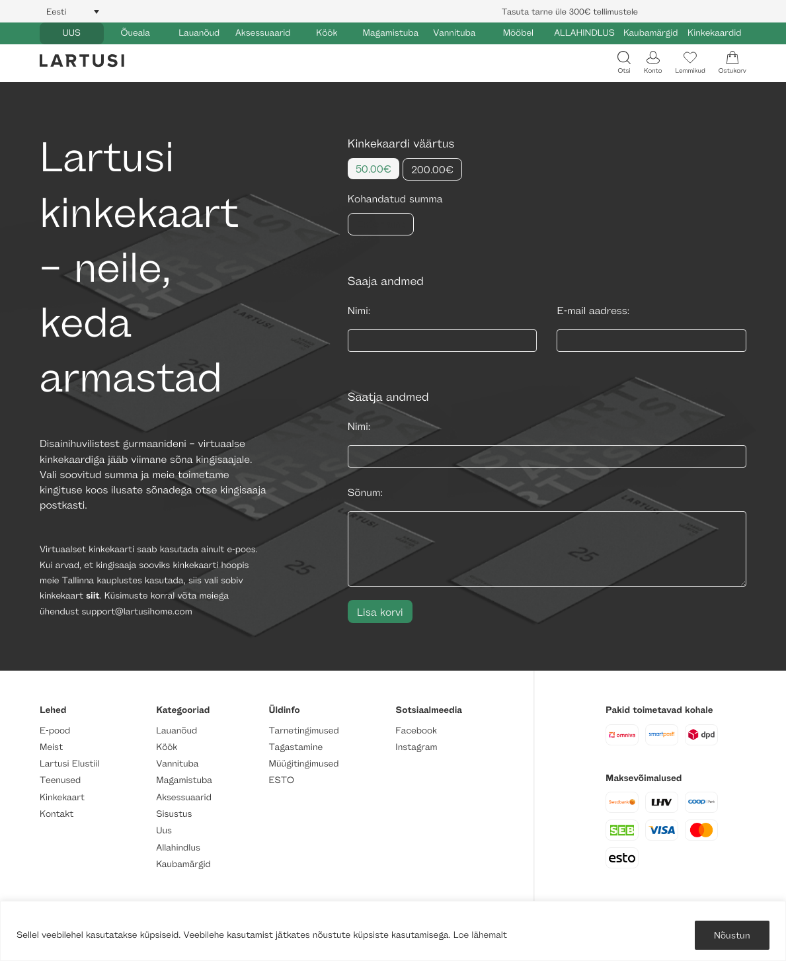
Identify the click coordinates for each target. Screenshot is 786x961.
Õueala (135, 32)
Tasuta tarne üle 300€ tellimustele (570, 11)
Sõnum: (365, 492)
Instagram (416, 747)
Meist (51, 747)
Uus (164, 830)
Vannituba (454, 32)
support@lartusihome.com (136, 611)
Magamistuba (391, 32)
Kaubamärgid (650, 32)
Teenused (60, 780)
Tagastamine (296, 747)
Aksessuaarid (263, 32)
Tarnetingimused (304, 730)
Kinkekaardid (714, 32)
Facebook (416, 730)
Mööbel (518, 32)
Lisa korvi (380, 611)
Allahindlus (178, 847)
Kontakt (56, 813)
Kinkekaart (62, 797)
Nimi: (359, 310)
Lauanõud (198, 32)
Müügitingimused (304, 763)
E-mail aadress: (593, 310)
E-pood (55, 730)
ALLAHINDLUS (584, 32)
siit (93, 595)
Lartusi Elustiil (70, 763)
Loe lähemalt (480, 934)
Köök (326, 32)
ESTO (281, 780)
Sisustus (174, 813)
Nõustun (732, 934)
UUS (71, 32)
